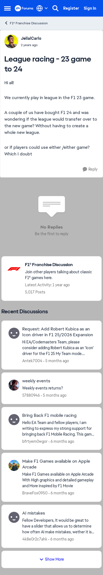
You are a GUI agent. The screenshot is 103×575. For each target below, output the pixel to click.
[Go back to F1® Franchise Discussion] (60, 265)
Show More (51, 559)
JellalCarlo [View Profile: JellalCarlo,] (31, 38)
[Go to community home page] (24, 8)
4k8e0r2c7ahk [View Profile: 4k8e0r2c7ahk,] (34, 539)
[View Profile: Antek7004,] (14, 333)
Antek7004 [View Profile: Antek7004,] (32, 360)
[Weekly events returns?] (58, 388)
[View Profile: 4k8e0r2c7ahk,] (14, 517)
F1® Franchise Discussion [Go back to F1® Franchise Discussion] (26, 23)
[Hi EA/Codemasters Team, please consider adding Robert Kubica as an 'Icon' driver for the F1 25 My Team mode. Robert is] (58, 348)
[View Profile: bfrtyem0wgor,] (14, 419)
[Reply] (90, 169)
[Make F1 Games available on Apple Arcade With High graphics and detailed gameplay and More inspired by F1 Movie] (58, 480)
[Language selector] (42, 8)
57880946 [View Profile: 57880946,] (31, 395)
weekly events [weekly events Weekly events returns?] (36, 381)
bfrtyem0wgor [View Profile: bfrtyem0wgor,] (35, 441)
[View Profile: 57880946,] (14, 385)
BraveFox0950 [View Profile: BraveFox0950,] (35, 493)
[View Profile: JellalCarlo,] (11, 41)
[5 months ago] (56, 361)
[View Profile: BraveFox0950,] (14, 465)
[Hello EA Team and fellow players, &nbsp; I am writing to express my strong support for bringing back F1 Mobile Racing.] (58, 428)
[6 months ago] (61, 441)
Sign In (90, 8)
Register (71, 8)
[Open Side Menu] (7, 8)
